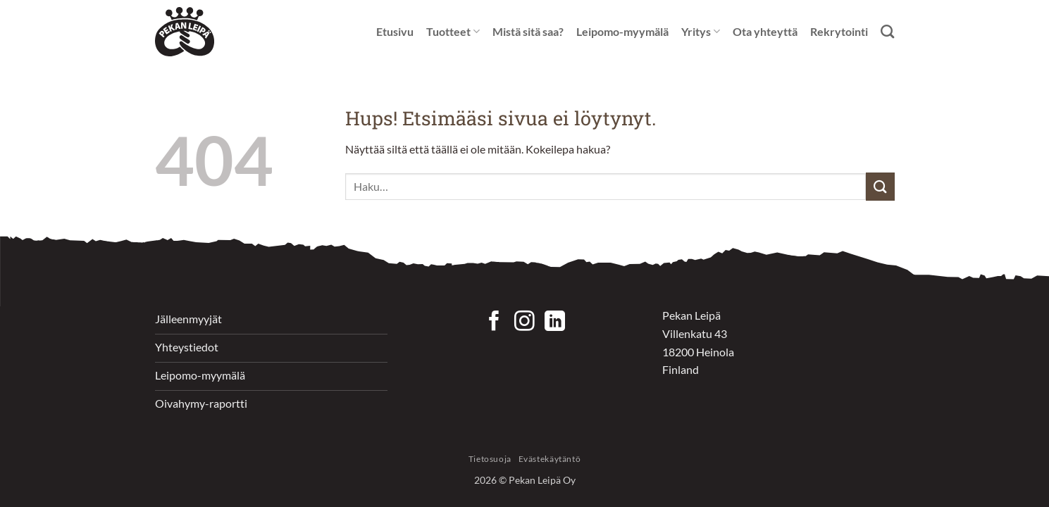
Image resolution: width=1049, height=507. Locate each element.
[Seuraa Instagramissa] (524, 322)
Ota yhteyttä (765, 31)
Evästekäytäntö (550, 458)
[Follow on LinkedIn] (555, 322)
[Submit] (880, 186)
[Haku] (887, 31)
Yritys (700, 32)
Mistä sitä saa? (528, 31)
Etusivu (395, 31)
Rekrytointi (839, 31)
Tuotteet (453, 32)
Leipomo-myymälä (622, 31)
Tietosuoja (489, 458)
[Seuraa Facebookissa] (494, 322)
